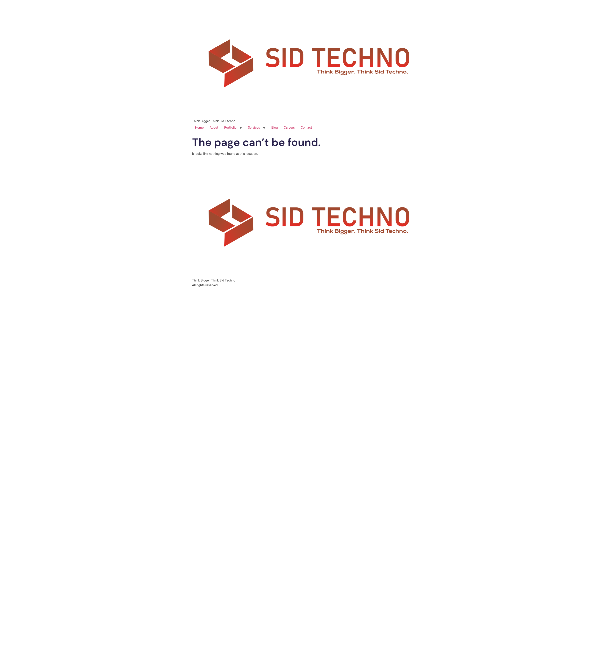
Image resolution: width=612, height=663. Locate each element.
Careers (289, 127)
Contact (306, 127)
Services (254, 127)
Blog (274, 127)
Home (199, 127)
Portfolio (230, 127)
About (214, 127)
